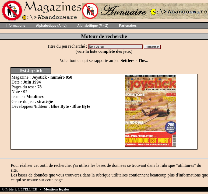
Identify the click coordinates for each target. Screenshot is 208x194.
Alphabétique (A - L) (51, 25)
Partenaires (128, 25)
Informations (15, 25)
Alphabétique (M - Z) (92, 25)
